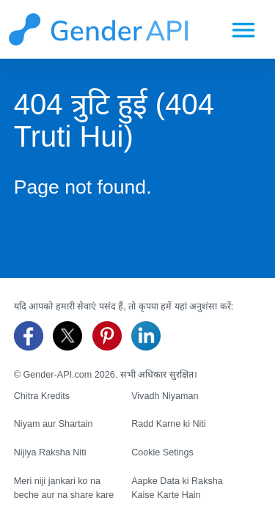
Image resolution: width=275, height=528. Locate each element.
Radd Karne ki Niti (168, 424)
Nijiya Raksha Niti (50, 452)
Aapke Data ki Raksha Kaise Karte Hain (177, 488)
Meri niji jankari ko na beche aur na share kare (64, 488)
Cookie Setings (162, 452)
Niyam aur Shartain (53, 424)
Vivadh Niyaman (164, 396)
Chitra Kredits (42, 396)
